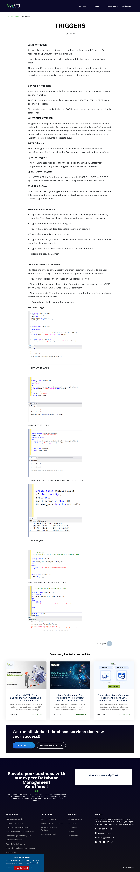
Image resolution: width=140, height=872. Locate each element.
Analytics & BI (11, 852)
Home (10, 16)
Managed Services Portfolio (52, 823)
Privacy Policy (73, 836)
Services (82, 6)
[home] (13, 6)
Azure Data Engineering (15, 844)
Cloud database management (18, 827)
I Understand (22, 868)
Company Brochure (48, 819)
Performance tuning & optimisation (20, 832)
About (96, 6)
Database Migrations (14, 840)
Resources (111, 6)
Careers (71, 832)
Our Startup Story (75, 819)
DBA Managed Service (15, 819)
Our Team (72, 823)
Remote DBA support (14, 823)
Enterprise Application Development (20, 848)
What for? (34, 863)
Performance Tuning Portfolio (49, 828)
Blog (17, 16)
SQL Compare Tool (48, 834)
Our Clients (72, 827)
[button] (82, 6)
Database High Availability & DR (18, 836)
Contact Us (126, 6)
